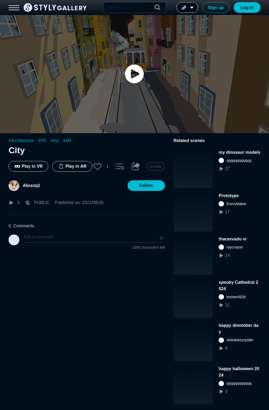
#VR (42, 140)
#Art (54, 140)
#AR (67, 140)
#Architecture (21, 140)
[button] (97, 166)
